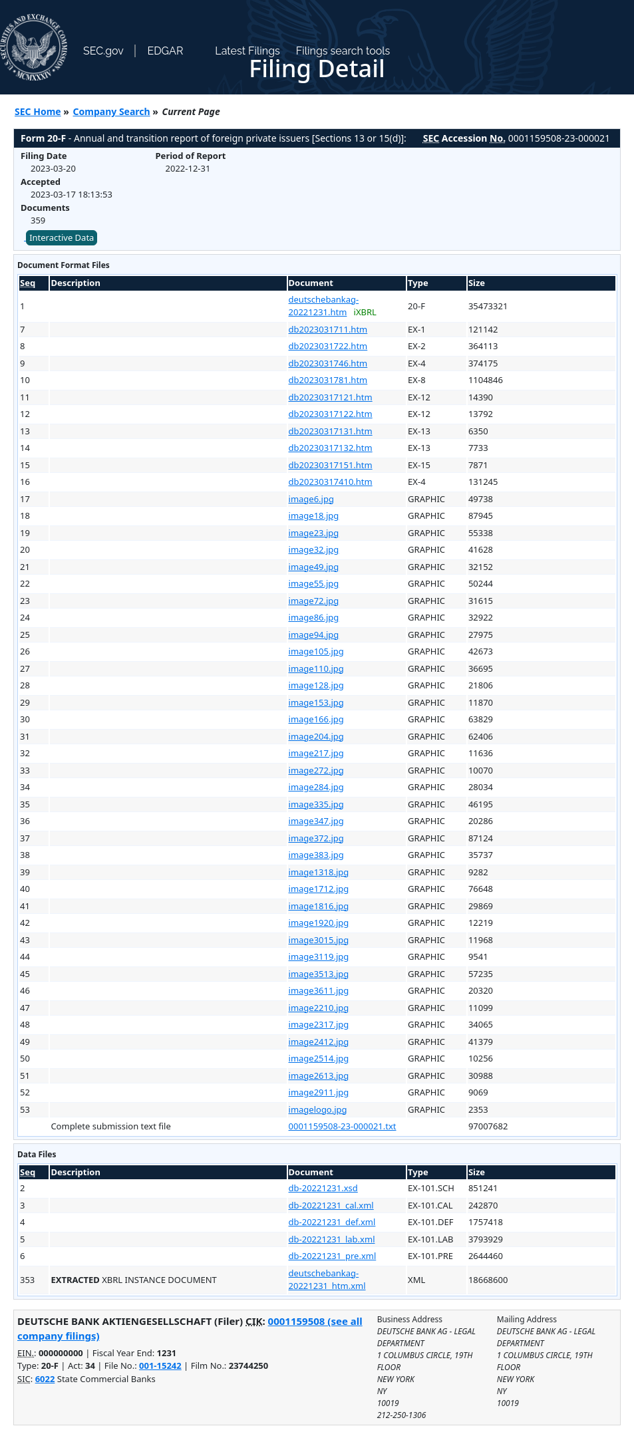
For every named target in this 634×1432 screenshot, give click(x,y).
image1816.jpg (319, 906)
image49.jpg (314, 567)
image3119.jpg (319, 956)
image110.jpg (316, 668)
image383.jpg (316, 855)
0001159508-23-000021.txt (342, 1126)
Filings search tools (343, 51)
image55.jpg (314, 583)
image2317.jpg (319, 1024)
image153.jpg (316, 702)
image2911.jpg (319, 1092)
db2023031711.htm (328, 329)
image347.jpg (316, 821)
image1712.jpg (319, 889)
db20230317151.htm (331, 465)
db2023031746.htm (328, 363)
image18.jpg (314, 515)
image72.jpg (314, 601)
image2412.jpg (319, 1042)
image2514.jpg (319, 1058)
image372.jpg (316, 838)
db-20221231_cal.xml (331, 1205)
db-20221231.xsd (323, 1188)
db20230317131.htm (331, 431)
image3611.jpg (319, 990)
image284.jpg (316, 787)
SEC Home (38, 111)
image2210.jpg (319, 1008)
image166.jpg (316, 719)
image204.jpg (316, 736)
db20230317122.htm (331, 414)
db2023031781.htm (328, 380)
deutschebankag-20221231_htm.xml (327, 1279)
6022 (45, 1379)
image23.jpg (314, 533)
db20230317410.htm (331, 482)
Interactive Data (61, 237)
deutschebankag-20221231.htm (324, 306)
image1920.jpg (319, 923)
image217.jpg (316, 753)
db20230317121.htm (331, 397)
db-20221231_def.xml (332, 1222)
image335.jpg (316, 804)
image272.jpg (316, 770)
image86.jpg (314, 617)
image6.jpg (311, 499)
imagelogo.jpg (318, 1109)
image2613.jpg (319, 1075)
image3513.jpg (319, 974)
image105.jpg (316, 651)
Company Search (111, 111)
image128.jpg (316, 685)
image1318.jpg (319, 872)
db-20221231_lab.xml (332, 1239)
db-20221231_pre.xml (333, 1256)
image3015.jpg (319, 940)
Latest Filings (247, 51)
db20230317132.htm (331, 448)
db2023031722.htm (328, 346)
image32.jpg (314, 549)
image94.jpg (314, 635)
